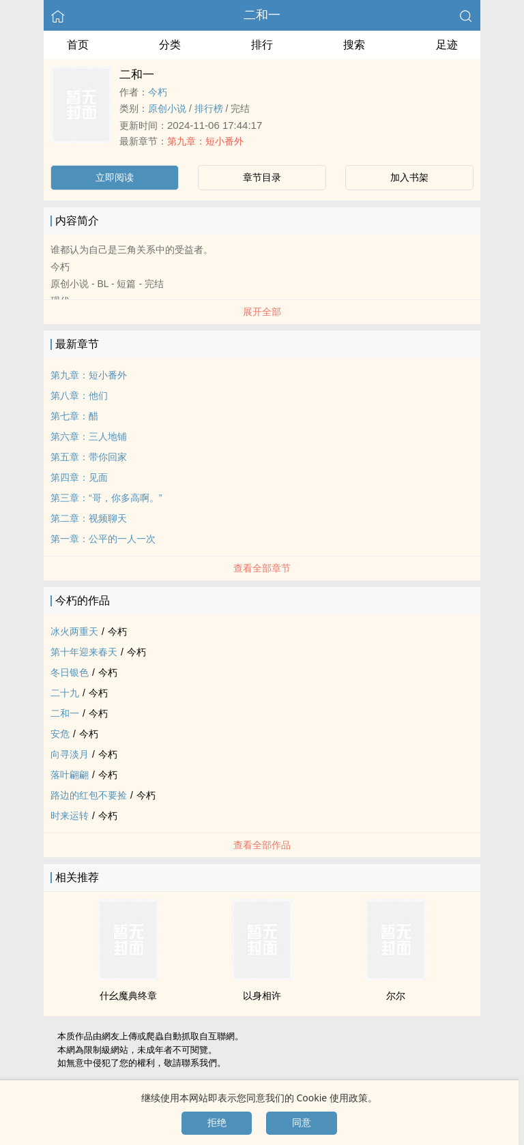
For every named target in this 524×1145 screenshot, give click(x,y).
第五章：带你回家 (88, 456)
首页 (78, 44)
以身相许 (262, 995)
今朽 (157, 92)
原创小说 (167, 108)
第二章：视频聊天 (88, 518)
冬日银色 (69, 672)
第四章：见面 (79, 477)
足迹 (447, 44)
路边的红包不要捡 (88, 795)
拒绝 (217, 1122)
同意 (301, 1122)
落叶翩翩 (69, 774)
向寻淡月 (69, 754)
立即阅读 (115, 177)
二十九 (64, 692)
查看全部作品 (262, 844)
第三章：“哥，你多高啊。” (106, 497)
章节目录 (262, 177)
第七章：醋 (74, 416)
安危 (60, 733)
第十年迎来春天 (83, 651)
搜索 (354, 44)
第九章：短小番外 (205, 141)
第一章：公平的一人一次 (103, 538)
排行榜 (208, 108)
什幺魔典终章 (128, 995)
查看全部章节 (262, 568)
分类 (170, 44)
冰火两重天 (74, 631)
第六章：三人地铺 (88, 436)
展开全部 (262, 311)
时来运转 (69, 815)
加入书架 (409, 177)
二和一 (262, 15)
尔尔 (395, 995)
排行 (262, 44)
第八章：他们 (79, 395)
